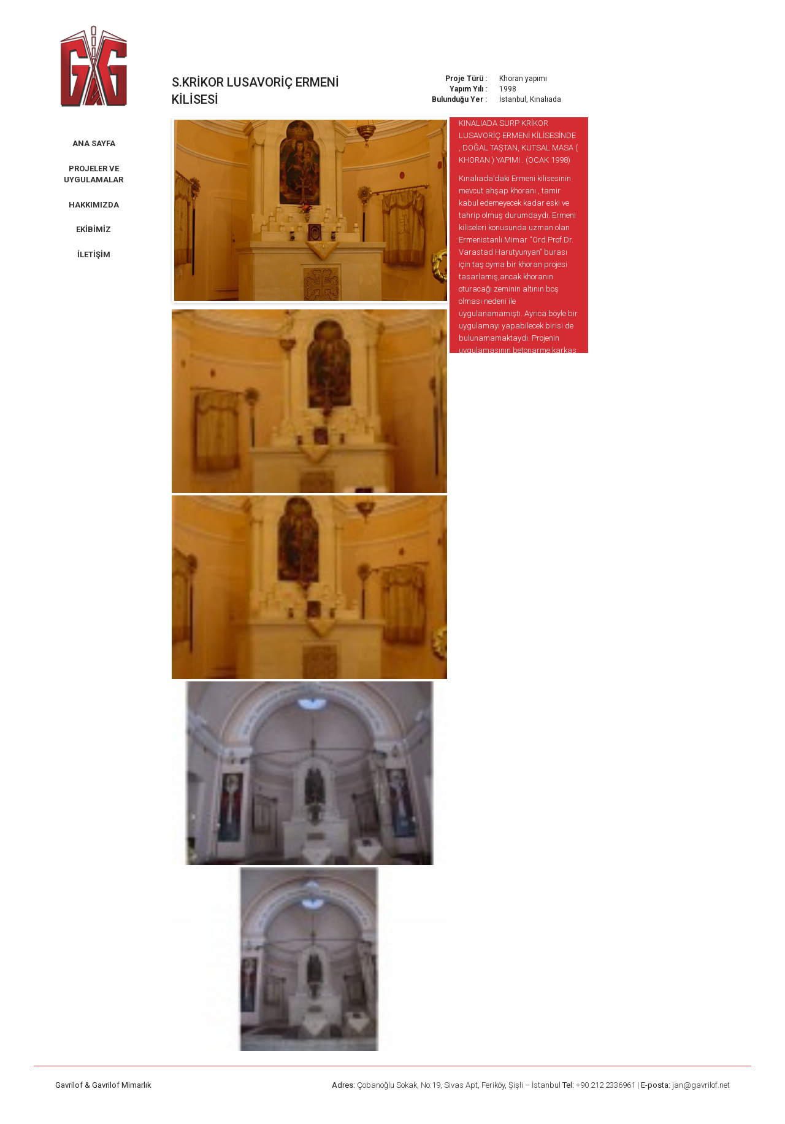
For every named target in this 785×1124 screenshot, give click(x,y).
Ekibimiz (93, 229)
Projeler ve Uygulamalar (93, 174)
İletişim (93, 254)
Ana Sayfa (93, 143)
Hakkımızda (94, 204)
